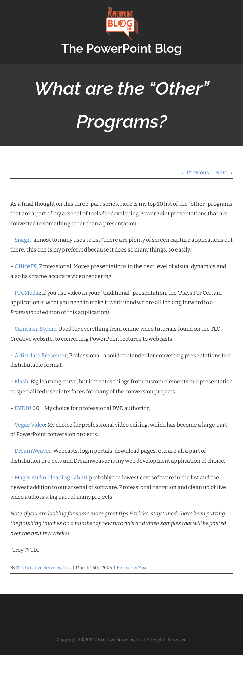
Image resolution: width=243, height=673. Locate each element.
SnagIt (23, 240)
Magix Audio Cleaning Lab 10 (51, 477)
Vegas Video (30, 424)
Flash (22, 381)
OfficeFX (26, 266)
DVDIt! (23, 408)
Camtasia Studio (35, 329)
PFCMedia (27, 293)
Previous (198, 172)
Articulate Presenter (41, 355)
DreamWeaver (33, 451)
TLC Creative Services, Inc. (43, 567)
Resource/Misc (132, 567)
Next (221, 172)
